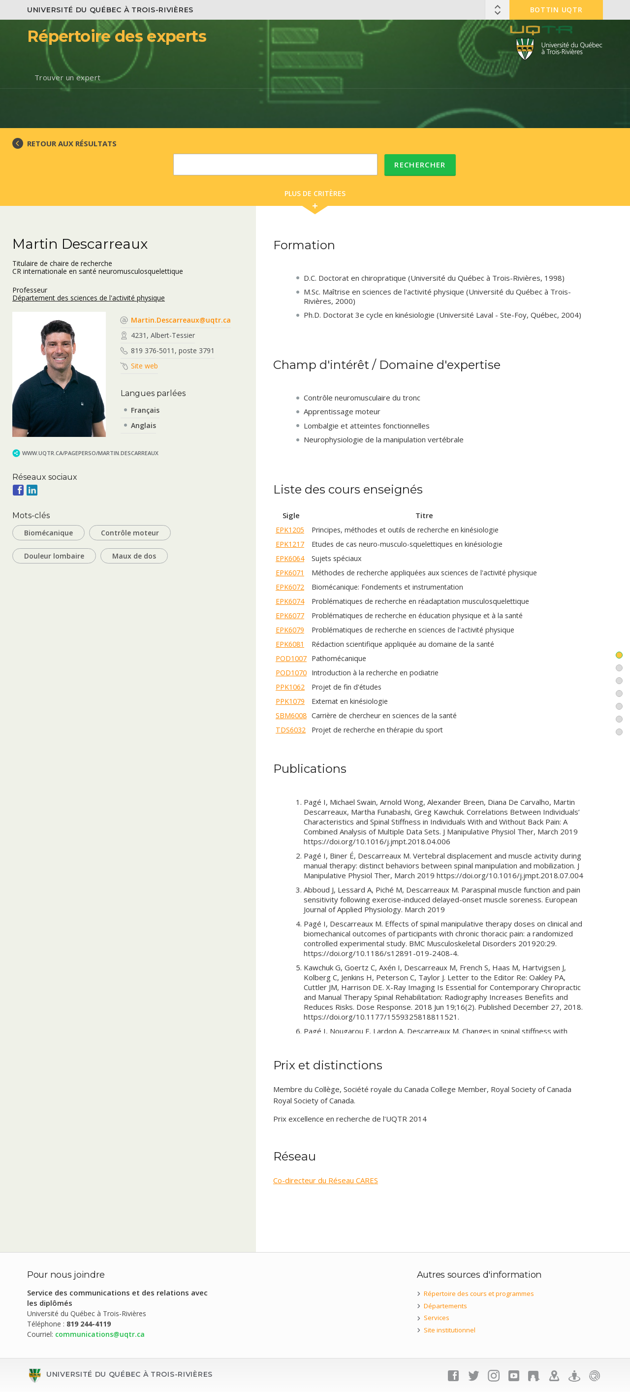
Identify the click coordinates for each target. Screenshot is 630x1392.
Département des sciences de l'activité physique (88, 297)
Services (436, 1317)
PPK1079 (290, 701)
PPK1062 (290, 687)
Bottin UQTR (556, 9)
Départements (445, 1305)
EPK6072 (290, 587)
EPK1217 (290, 544)
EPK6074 (290, 601)
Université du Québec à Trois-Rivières (110, 9)
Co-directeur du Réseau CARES (325, 1180)
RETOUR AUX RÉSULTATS (72, 143)
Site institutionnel (449, 1330)
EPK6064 (290, 558)
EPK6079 (290, 629)
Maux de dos (134, 556)
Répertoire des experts (116, 36)
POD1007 (291, 658)
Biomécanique (48, 532)
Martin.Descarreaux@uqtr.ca (181, 320)
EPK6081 (290, 644)
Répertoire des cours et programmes (479, 1293)
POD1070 (291, 672)
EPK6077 (290, 615)
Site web (144, 365)
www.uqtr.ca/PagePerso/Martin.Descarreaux (90, 453)
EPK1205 (290, 529)
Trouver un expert (67, 77)
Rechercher (420, 164)
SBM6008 (291, 715)
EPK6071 (290, 572)
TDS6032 (291, 729)
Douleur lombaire (54, 556)
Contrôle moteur (130, 532)
